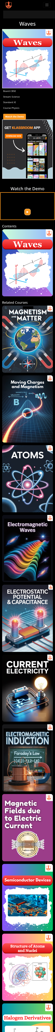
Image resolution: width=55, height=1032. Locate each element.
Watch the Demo (14, 116)
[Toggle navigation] (47, 5)
